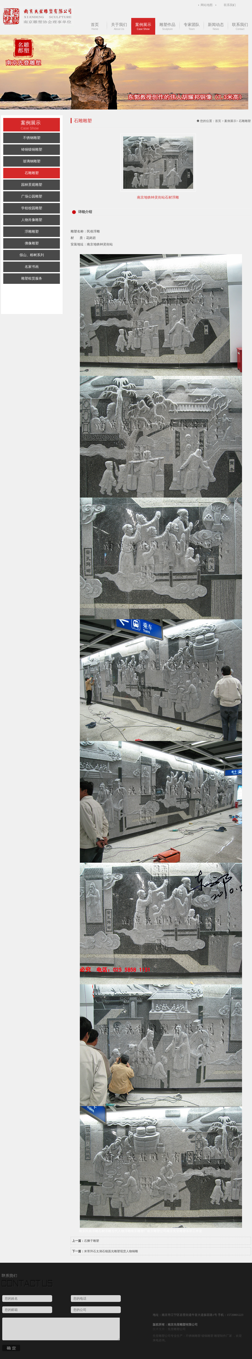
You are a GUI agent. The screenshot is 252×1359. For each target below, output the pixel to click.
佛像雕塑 (32, 243)
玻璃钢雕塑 (31, 161)
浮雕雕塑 (32, 231)
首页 (95, 26)
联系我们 (230, 5)
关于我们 (119, 26)
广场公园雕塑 (31, 196)
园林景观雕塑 (31, 185)
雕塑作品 (167, 26)
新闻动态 (216, 26)
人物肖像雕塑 (31, 220)
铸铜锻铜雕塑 (31, 149)
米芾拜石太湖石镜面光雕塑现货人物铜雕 (111, 1251)
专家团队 (192, 26)
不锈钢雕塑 (31, 138)
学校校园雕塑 (31, 208)
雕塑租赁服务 (31, 278)
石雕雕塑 (32, 173)
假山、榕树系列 (31, 255)
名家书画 (32, 267)
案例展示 (143, 26)
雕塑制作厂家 (223, 1336)
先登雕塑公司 (177, 1329)
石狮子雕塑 (91, 1241)
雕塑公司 (165, 1336)
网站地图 (207, 5)
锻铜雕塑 (207, 1336)
